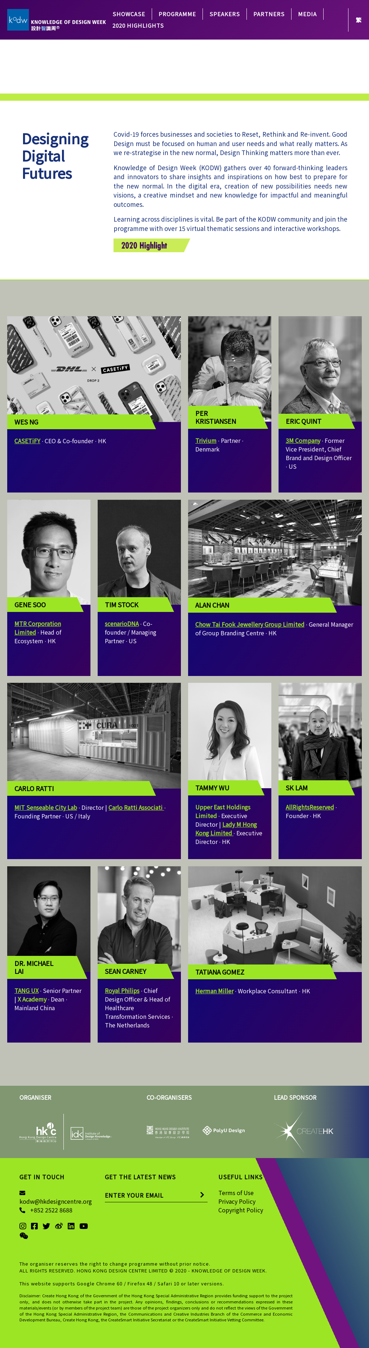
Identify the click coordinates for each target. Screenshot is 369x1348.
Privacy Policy (236, 1201)
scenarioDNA (122, 623)
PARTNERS (269, 14)
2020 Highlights (138, 25)
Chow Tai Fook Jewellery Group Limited (249, 624)
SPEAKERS (224, 14)
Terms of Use (236, 1192)
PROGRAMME (177, 14)
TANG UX (26, 990)
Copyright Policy (240, 1210)
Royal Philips (122, 990)
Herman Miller (214, 990)
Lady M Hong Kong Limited (226, 828)
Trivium (206, 440)
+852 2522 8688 (51, 1210)
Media (307, 14)
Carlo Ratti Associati (136, 807)
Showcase (128, 14)
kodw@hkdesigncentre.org (55, 1201)
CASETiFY (27, 440)
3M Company (303, 440)
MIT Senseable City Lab (45, 807)
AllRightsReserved (310, 807)
